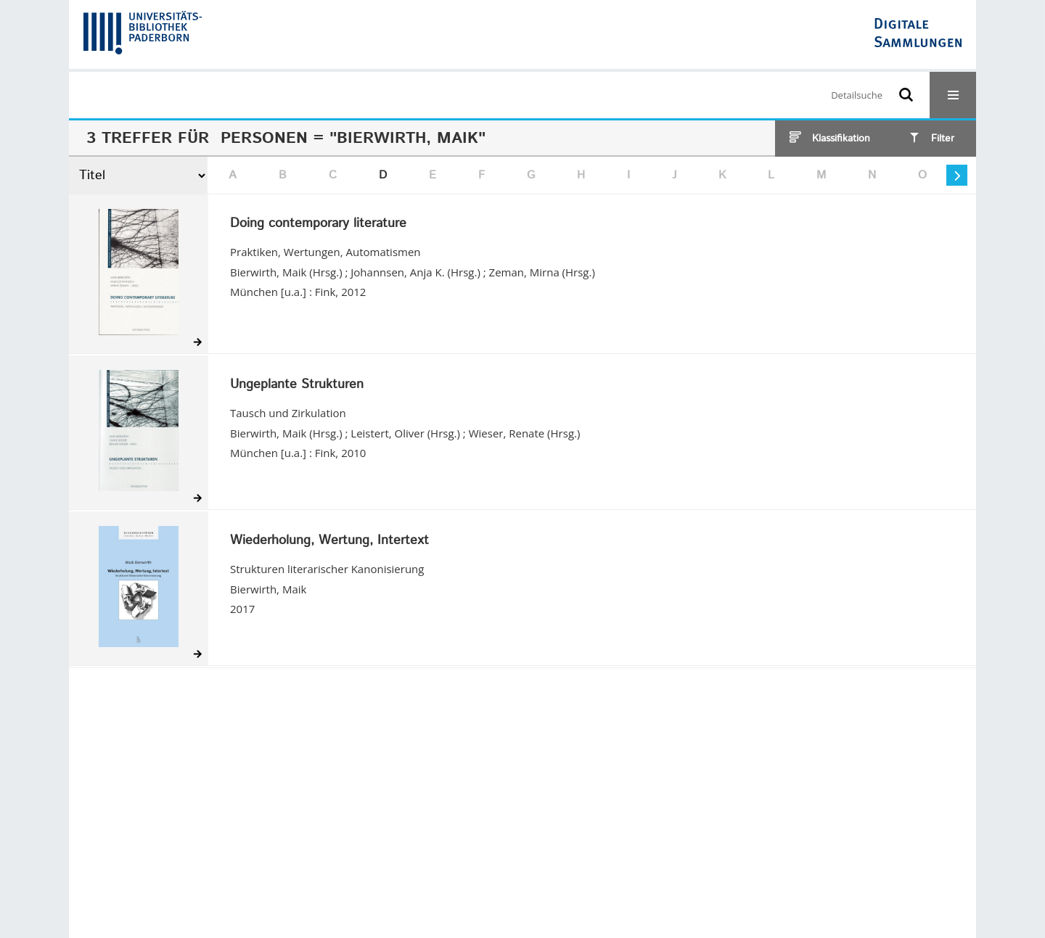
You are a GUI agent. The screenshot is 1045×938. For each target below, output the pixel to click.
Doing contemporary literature (318, 224)
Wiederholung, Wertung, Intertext (329, 541)
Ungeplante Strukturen (297, 385)
